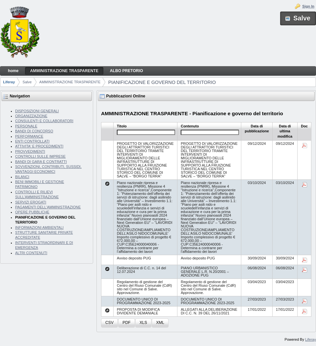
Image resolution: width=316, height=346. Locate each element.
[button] (109, 323)
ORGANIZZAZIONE (31, 116)
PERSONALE (26, 126)
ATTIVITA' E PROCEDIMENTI (39, 146)
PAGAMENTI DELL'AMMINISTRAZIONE (48, 207)
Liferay (9, 82)
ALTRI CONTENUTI (31, 253)
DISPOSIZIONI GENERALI (37, 111)
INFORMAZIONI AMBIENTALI (39, 227)
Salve (27, 82)
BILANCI (22, 177)
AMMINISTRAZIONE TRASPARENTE (69, 82)
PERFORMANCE (29, 136)
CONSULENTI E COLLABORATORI (44, 121)
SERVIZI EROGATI (30, 202)
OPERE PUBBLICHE (32, 212)
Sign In (308, 6)
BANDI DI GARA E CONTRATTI (41, 162)
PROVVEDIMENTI (30, 151)
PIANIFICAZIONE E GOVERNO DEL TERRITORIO (162, 82)
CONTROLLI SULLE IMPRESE (40, 156)
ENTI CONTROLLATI (32, 141)
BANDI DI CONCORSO (34, 131)
